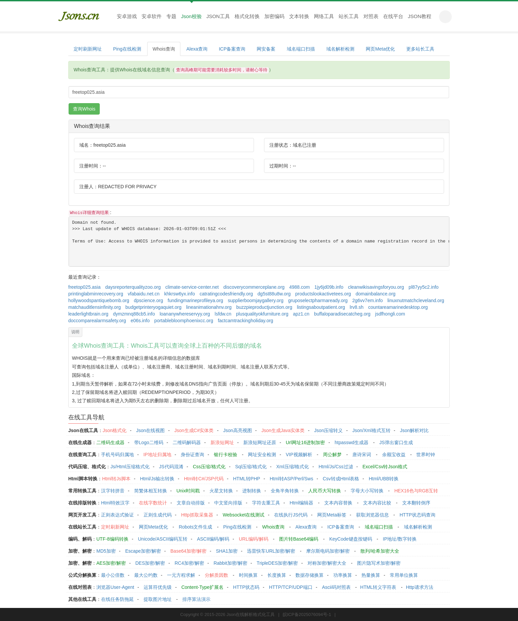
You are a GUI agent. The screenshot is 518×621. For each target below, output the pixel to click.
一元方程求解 (181, 575)
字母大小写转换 (367, 490)
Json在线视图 (150, 430)
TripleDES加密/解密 (277, 563)
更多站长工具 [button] (420, 49)
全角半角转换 (285, 490)
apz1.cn (301, 314)
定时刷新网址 (88, 49)
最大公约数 (146, 575)
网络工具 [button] (324, 16)
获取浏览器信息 (372, 515)
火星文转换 (221, 490)
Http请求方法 (419, 587)
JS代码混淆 (171, 466)
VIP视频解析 (299, 454)
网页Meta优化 (380, 49)
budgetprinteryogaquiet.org (153, 307)
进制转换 (251, 490)
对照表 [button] (370, 16)
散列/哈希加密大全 (379, 551)
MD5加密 (106, 551)
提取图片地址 (158, 599)
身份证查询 (192, 454)
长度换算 (276, 575)
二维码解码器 (187, 442)
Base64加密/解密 (188, 551)
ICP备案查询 (232, 49)
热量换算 (370, 575)
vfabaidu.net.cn (144, 293)
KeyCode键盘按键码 (350, 539)
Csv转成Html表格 (341, 478)
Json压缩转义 (328, 430)
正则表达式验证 (117, 515)
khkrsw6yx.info (179, 293)
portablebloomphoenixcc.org (183, 320)
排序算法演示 (196, 599)
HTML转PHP (246, 478)
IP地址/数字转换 (400, 539)
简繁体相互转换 (150, 490)
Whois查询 (164, 49)
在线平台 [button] (393, 16)
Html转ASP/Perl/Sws (291, 478)
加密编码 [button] (274, 16)
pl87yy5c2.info (424, 287)
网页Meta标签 (331, 515)
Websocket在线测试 (243, 515)
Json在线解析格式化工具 (251, 614)
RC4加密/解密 (189, 563)
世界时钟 (425, 454)
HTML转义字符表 (378, 587)
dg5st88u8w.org (274, 293)
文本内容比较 (377, 502)
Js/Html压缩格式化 (130, 466)
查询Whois (84, 109)
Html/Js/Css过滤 (336, 466)
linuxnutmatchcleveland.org (415, 300)
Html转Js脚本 (116, 478)
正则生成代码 (158, 515)
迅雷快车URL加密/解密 (271, 551)
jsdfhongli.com (390, 314)
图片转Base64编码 (298, 539)
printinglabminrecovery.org (95, 293)
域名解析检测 (340, 49)
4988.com (299, 287)
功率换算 (342, 575)
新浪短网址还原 (259, 442)
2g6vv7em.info (367, 300)
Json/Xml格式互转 (371, 430)
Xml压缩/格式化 (292, 466)
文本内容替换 (338, 502)
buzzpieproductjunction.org (264, 307)
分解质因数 (216, 575)
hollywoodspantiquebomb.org (98, 300)
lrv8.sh (356, 307)
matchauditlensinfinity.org (94, 307)
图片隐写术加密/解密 (379, 563)
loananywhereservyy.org (185, 314)
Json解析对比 (414, 430)
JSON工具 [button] (218, 16)
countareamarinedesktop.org (398, 307)
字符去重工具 (266, 502)
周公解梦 (332, 454)
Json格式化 (115, 430)
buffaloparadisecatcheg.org (342, 314)
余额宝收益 (394, 454)
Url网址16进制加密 (305, 442)
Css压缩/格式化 (209, 466)
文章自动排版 (191, 502)
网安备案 (266, 49)
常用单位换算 (404, 575)
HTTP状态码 (246, 587)
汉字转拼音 (112, 490)
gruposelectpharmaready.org (318, 300)
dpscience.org (148, 300)
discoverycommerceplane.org (253, 287)
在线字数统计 (153, 502)
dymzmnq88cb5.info (134, 314)
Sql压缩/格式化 (251, 466)
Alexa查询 (196, 49)
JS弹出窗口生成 (396, 442)
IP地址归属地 (157, 454)
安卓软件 (152, 16)
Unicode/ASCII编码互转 (162, 539)
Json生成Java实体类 (283, 430)
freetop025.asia (84, 287)
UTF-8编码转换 (112, 539)
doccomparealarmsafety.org (97, 320)
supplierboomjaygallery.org (255, 300)
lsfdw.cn (223, 314)
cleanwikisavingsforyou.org (376, 287)
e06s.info (140, 320)
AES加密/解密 (111, 563)
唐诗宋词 (361, 454)
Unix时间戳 (188, 490)
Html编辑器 (302, 502)
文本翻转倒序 (416, 502)
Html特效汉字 (115, 502)
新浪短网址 (222, 442)
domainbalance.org (376, 293)
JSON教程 (419, 16)
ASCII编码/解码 (213, 539)
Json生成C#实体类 (193, 430)
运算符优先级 (158, 587)
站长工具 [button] (349, 16)
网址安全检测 (262, 454)
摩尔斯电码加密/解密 (328, 551)
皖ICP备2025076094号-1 (307, 614)
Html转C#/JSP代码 (204, 478)
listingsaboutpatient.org (321, 307)
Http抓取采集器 (197, 515)
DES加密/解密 (150, 563)
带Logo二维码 (148, 442)
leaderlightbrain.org (88, 314)
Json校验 (191, 16)
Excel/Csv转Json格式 (384, 466)
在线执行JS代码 (291, 515)
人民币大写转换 (324, 490)
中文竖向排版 (228, 502)
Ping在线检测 (127, 49)
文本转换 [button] (299, 16)
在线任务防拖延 (117, 599)
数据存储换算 (309, 575)
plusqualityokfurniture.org (262, 314)
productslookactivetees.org (323, 293)
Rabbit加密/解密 (230, 563)
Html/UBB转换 (384, 478)
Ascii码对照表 (336, 587)
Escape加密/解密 (143, 551)
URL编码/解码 (253, 539)
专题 (171, 16)
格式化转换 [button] (247, 16)
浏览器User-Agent (115, 587)
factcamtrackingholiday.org (245, 320)
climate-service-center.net (192, 287)
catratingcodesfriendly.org (226, 293)
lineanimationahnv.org (209, 307)
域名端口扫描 (301, 49)
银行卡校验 (225, 454)
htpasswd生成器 (351, 442)
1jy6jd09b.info (329, 287)
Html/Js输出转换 (157, 478)
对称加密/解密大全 (327, 563)
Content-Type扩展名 (202, 587)
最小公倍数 (112, 575)
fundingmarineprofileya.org (195, 300)
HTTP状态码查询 (417, 515)
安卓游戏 (127, 16)
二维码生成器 (110, 442)
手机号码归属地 (117, 454)
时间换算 (248, 575)
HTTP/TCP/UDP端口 (291, 587)
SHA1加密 (227, 551)
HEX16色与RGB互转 (416, 490)
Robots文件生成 (195, 527)
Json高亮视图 (237, 430)
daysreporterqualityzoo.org (133, 287)
